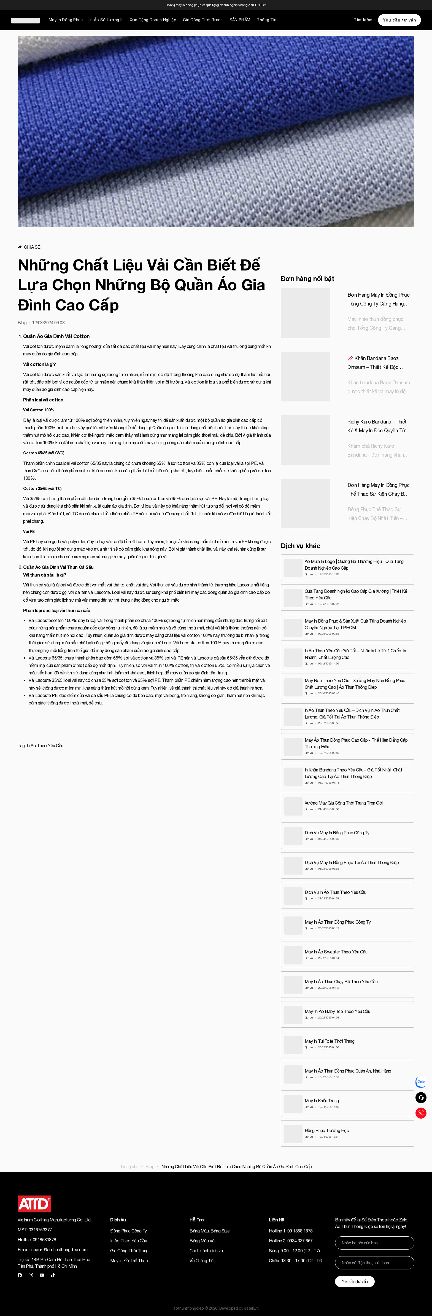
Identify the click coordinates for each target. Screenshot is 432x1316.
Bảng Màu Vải (202, 1239)
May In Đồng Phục (66, 20)
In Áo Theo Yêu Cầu (128, 1239)
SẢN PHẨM (239, 20)
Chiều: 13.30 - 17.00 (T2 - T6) (296, 1258)
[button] (145, 247)
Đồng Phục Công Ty (128, 1229)
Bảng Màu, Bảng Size (210, 1229)
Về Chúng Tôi (202, 1258)
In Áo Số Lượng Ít (106, 20)
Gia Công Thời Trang (203, 20)
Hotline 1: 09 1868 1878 (291, 1229)
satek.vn (251, 1306)
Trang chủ (129, 1164)
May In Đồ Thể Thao (129, 1258)
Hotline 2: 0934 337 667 (291, 1239)
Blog (149, 1164)
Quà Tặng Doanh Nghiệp (153, 20)
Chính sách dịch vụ (206, 1249)
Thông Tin (266, 20)
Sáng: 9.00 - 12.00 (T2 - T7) (294, 1249)
